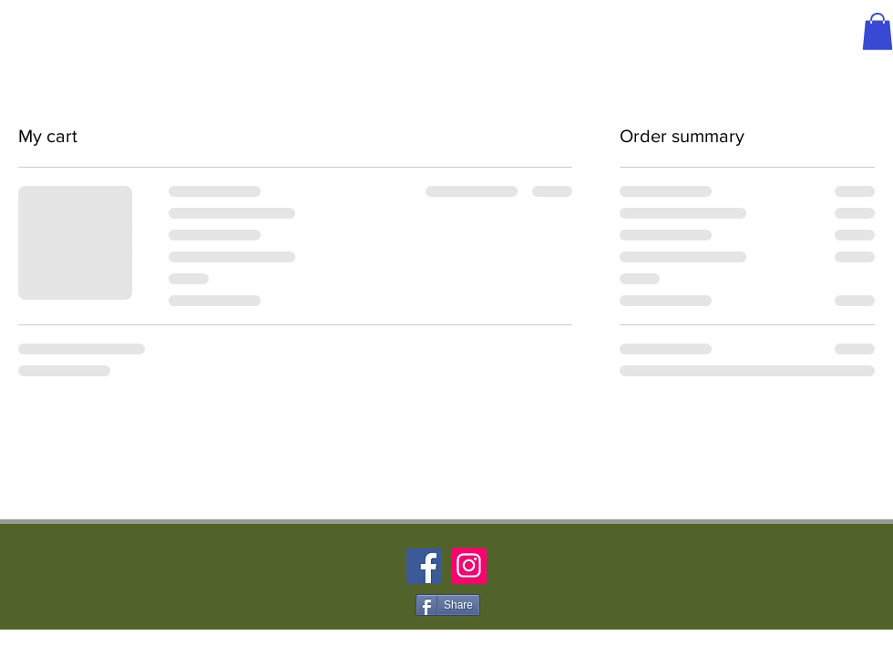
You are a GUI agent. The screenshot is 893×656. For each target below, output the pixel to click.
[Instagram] (469, 565)
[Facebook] (424, 565)
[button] (877, 31)
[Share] (448, 605)
